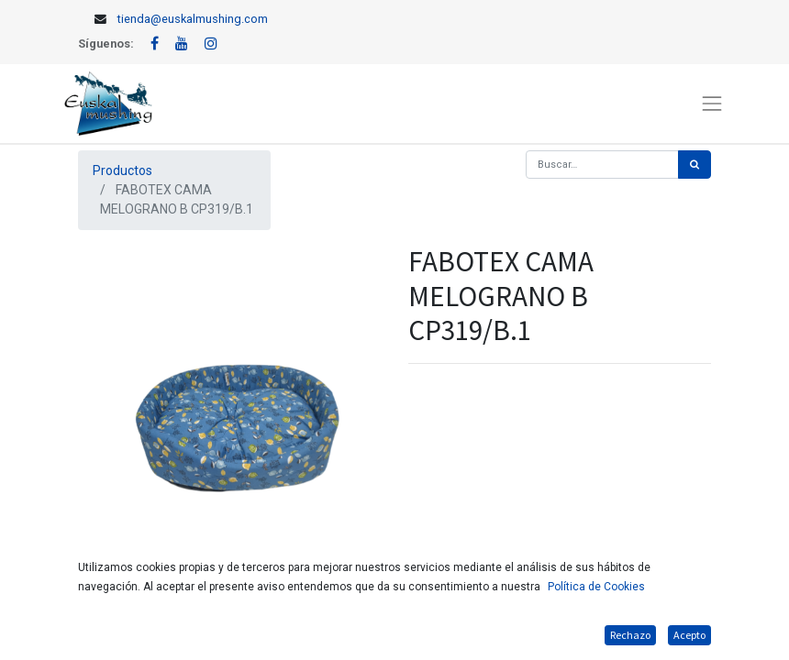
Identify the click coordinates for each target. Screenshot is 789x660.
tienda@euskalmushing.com (192, 19)
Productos (122, 170)
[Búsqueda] (694, 164)
